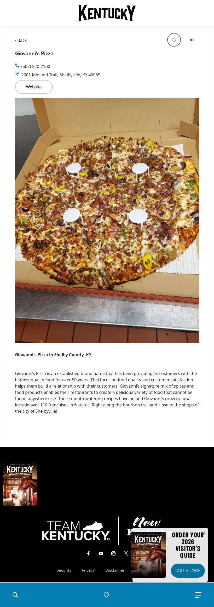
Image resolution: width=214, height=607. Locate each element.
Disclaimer (114, 570)
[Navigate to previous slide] (22, 220)
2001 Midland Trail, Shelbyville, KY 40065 (61, 75)
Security (63, 570)
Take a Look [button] (188, 571)
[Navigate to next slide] (192, 220)
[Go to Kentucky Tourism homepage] (107, 13)
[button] (15, 595)
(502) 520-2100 (35, 66)
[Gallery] (107, 220)
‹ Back (21, 40)
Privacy (88, 570)
